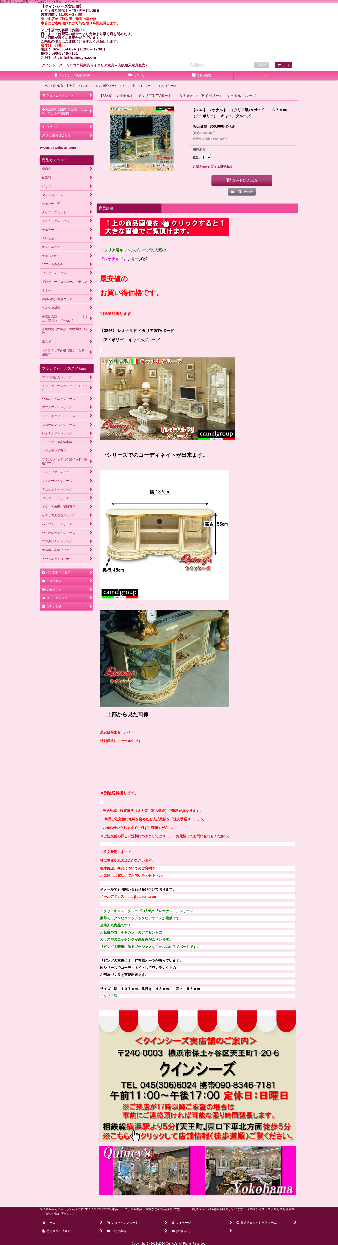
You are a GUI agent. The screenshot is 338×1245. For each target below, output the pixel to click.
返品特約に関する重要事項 (212, 167)
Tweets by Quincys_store (58, 147)
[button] (266, 75)
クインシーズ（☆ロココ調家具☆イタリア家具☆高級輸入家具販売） (95, 65)
